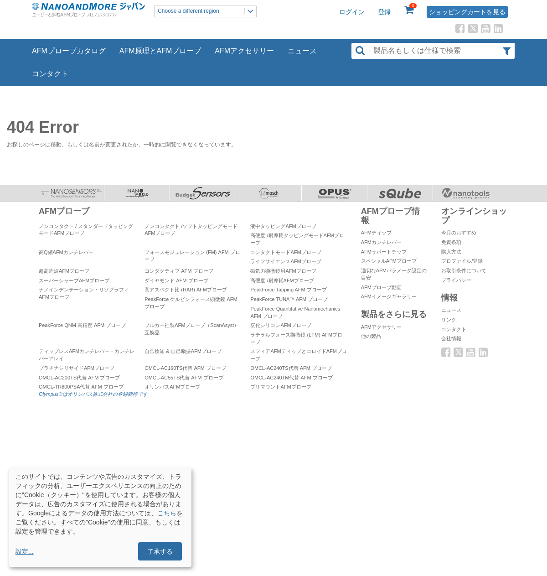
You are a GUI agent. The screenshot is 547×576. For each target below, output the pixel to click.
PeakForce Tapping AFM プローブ (288, 289)
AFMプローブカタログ (69, 51)
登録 (384, 12)
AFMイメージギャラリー (389, 296)
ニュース (302, 51)
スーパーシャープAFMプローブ (74, 280)
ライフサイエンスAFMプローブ (285, 261)
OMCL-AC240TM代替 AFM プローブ (291, 377)
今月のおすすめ (458, 232)
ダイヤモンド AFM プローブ (176, 280)
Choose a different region (207, 11)
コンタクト (50, 74)
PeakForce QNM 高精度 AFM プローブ (82, 325)
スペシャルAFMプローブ (389, 261)
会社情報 (451, 338)
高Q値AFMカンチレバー (66, 252)
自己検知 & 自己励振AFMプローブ (183, 351)
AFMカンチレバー (381, 242)
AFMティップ (376, 232)
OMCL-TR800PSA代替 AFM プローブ (81, 386)
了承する (160, 551)
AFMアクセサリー (244, 51)
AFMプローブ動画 (381, 287)
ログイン (352, 12)
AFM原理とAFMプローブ (160, 51)
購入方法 (451, 251)
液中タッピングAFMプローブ (283, 226)
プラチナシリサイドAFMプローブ (76, 368)
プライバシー (456, 280)
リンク (448, 319)
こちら (166, 513)
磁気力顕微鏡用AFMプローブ (283, 271)
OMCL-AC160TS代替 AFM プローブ (185, 368)
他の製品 (371, 336)
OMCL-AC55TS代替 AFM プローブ (183, 377)
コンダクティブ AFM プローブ (178, 271)
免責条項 (451, 242)
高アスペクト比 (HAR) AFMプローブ (185, 289)
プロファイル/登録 (462, 261)
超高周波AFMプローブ (64, 271)
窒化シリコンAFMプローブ (280, 325)
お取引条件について (463, 270)
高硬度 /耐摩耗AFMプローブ (282, 280)
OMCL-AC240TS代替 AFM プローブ (290, 368)
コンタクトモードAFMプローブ (285, 252)
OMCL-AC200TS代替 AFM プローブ (79, 377)
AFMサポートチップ (384, 251)
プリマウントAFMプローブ (280, 386)
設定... (24, 551)
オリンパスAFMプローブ (172, 386)
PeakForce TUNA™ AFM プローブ (289, 299)
